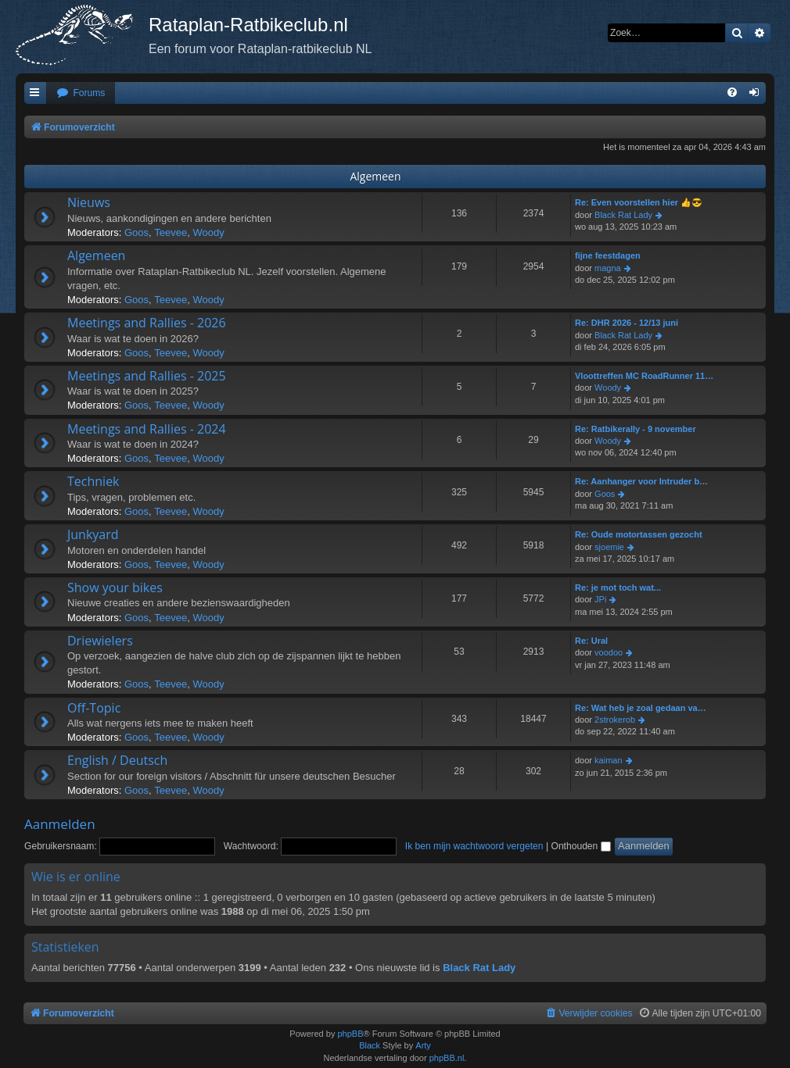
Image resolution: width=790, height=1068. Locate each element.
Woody (208, 232)
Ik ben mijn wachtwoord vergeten (474, 846)
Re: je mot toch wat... (618, 587)
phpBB (350, 1033)
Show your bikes (115, 587)
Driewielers (100, 640)
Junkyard (93, 534)
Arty (423, 1045)
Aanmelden (59, 824)
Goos (136, 232)
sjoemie (609, 547)
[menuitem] (80, 93)
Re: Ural (591, 640)
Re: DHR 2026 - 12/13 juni (626, 322)
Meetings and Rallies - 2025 (146, 375)
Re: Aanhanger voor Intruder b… (641, 481)
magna (607, 268)
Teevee (170, 232)
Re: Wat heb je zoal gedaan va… (640, 708)
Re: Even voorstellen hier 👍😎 (638, 202)
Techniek (93, 481)
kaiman (608, 760)
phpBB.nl (447, 1058)
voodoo (608, 652)
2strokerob (614, 719)
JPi (600, 599)
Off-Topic (93, 707)
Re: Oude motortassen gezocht (638, 534)
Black (369, 1045)
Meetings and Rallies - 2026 (146, 322)
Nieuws (88, 202)
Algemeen (375, 176)
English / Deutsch (117, 760)
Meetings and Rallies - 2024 (146, 429)
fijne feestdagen (608, 255)
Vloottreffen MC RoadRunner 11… (644, 375)
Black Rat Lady (623, 215)
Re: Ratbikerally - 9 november (635, 429)
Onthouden (580, 846)
